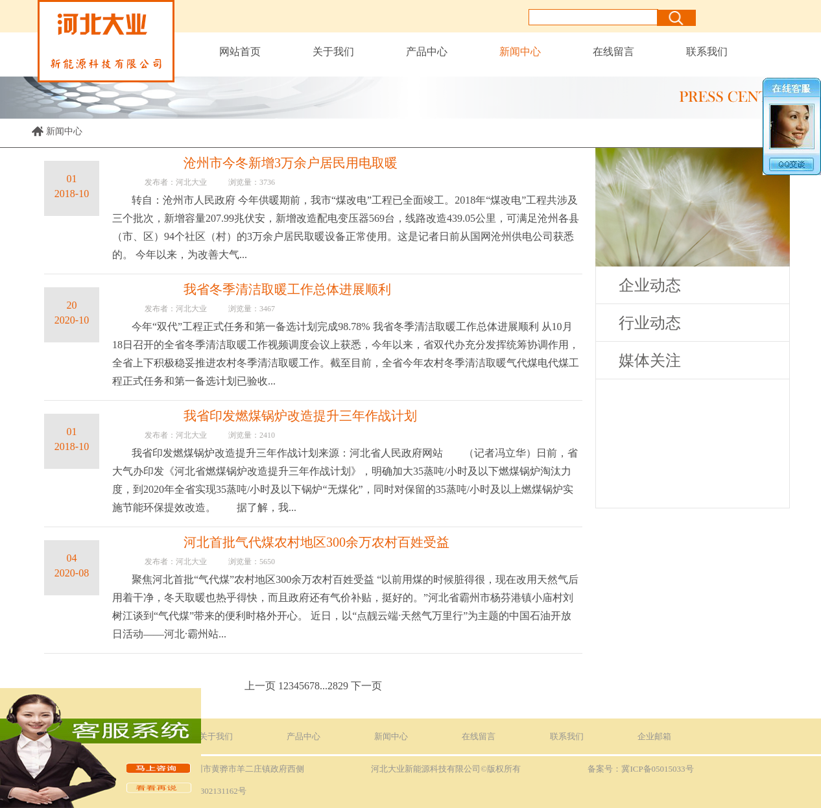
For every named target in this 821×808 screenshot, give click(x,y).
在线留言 (613, 51)
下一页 (366, 685)
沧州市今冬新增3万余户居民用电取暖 (291, 163)
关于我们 (333, 51)
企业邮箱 (654, 736)
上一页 (260, 685)
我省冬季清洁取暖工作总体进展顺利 (287, 289)
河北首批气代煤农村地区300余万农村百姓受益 (316, 542)
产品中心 (426, 51)
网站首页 (240, 51)
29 (343, 685)
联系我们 (707, 51)
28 (332, 685)
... (323, 685)
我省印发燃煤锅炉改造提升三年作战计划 (300, 416)
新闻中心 (520, 51)
